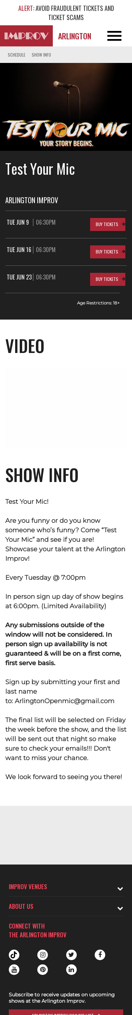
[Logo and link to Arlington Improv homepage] (26, 35)
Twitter (71, 955)
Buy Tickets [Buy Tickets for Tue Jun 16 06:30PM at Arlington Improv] (107, 252)
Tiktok (14, 955)
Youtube (14, 969)
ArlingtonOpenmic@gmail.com (64, 701)
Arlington (74, 35)
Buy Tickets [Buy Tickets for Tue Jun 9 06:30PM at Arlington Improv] (107, 224)
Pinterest (42, 969)
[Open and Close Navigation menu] (119, 35)
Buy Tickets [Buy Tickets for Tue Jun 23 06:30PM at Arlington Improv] (107, 279)
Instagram (42, 955)
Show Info (41, 55)
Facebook (100, 955)
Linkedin (71, 969)
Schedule (16, 55)
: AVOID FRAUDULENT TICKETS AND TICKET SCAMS (66, 13)
